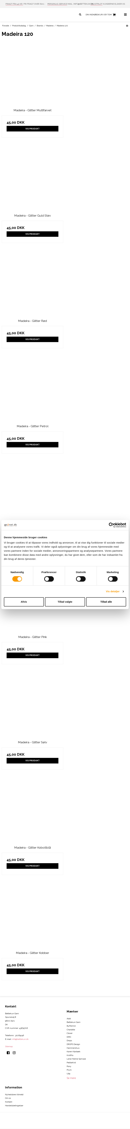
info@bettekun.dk (20, 1039)
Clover (69, 1033)
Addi (69, 1018)
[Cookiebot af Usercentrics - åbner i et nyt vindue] (111, 525)
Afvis (24, 601)
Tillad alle (106, 601)
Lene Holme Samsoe (76, 1059)
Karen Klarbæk (73, 1051)
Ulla (68, 1073)
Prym (69, 1070)
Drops (69, 1040)
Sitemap (9, 1046)
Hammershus (73, 1048)
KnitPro (70, 1055)
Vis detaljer (113, 591)
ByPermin (71, 1026)
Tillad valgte (65, 601)
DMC (69, 1037)
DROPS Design (73, 1044)
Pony (69, 1066)
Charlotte (71, 1029)
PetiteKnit (71, 1062)
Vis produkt (32, 128)
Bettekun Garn (73, 1022)
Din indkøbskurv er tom (101, 14)
